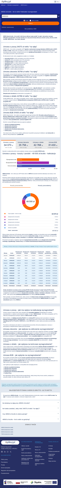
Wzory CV (37, 449)
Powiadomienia (5, 473)
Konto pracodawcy (26, 453)
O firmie (51, 446)
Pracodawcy (4, 462)
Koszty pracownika (16, 185)
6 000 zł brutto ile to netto (7, 431)
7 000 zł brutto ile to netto (7, 434)
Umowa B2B (52, 144)
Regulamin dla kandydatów (8, 470)
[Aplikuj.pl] (10, 442)
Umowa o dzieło (38, 144)
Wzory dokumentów (26, 455)
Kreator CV (38, 447)
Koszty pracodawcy (44, 185)
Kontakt (51, 448)
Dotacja (51, 458)
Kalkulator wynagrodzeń (13, 5)
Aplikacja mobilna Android (39, 460)
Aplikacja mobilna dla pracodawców (27, 459)
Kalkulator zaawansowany (8, 27)
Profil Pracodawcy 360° (26, 449)
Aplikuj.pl (6, 1)
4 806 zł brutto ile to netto (7, 427)
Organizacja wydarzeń (52, 455)
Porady (3, 465)
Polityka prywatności (54, 451)
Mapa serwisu (52, 461)
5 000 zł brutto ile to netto (7, 429)
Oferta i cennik (25, 446)
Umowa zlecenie (23, 144)
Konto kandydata (5, 467)
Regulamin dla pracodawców (25, 463)
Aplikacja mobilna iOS (39, 464)
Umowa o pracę (8, 144)
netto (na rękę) (35, 20)
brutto (27, 20)
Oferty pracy (4, 459)
